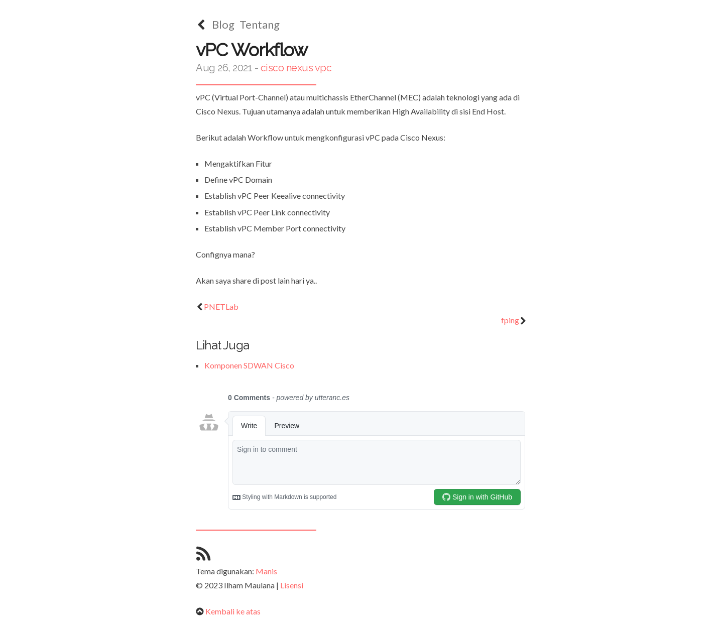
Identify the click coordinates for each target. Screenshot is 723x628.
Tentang (259, 24)
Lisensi (291, 585)
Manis (266, 571)
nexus (299, 68)
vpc (323, 68)
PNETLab (217, 306)
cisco (272, 68)
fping (514, 320)
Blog (223, 24)
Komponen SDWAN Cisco (249, 365)
